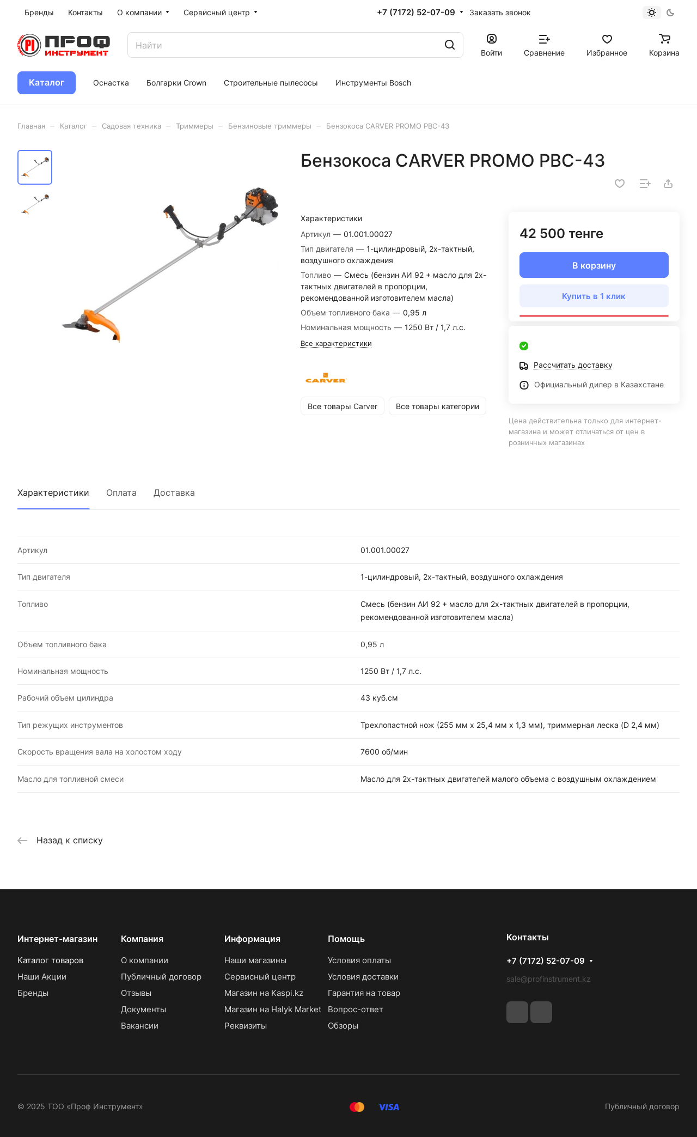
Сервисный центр (260, 976)
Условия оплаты (359, 960)
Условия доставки (363, 976)
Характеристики (53, 492)
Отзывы (136, 993)
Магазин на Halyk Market (272, 1009)
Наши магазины (255, 960)
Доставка (174, 492)
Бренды (32, 993)
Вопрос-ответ (355, 1009)
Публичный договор (161, 976)
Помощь (346, 938)
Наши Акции (41, 976)
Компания (142, 938)
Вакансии (139, 1025)
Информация (252, 938)
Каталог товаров (50, 960)
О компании (144, 960)
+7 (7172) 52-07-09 (416, 12)
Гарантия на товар (364, 993)
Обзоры (343, 1025)
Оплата (121, 492)
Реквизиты (245, 1025)
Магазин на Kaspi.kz (263, 993)
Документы (143, 1009)
